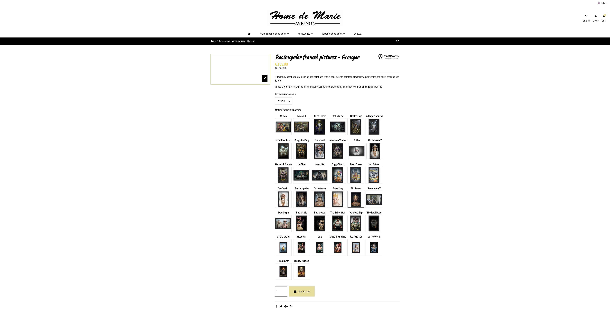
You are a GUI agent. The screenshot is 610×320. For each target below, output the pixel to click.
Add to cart (301, 291)
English (603, 3)
